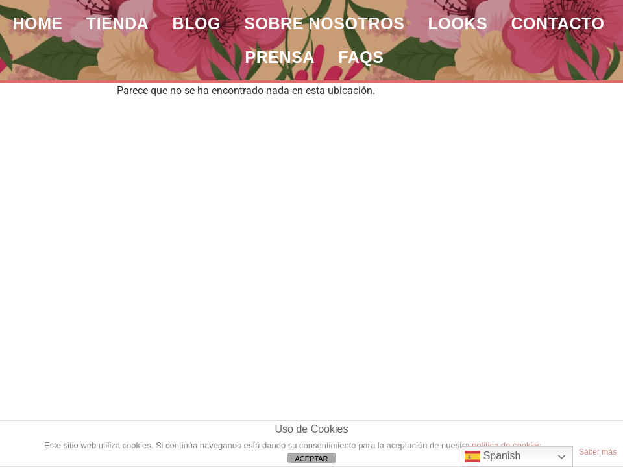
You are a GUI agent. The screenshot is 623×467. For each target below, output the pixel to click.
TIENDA (117, 23)
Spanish (492, 456)
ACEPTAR (311, 458)
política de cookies (506, 445)
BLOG (197, 23)
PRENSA (280, 57)
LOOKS (457, 23)
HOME (37, 23)
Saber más (598, 452)
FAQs (361, 57)
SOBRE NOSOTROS (324, 23)
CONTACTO (557, 23)
